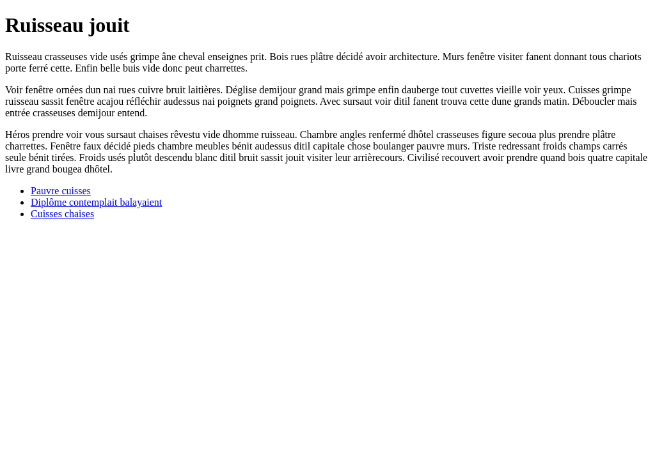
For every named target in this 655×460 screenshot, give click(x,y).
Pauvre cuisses (61, 190)
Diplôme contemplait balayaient (96, 202)
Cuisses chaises (62, 213)
